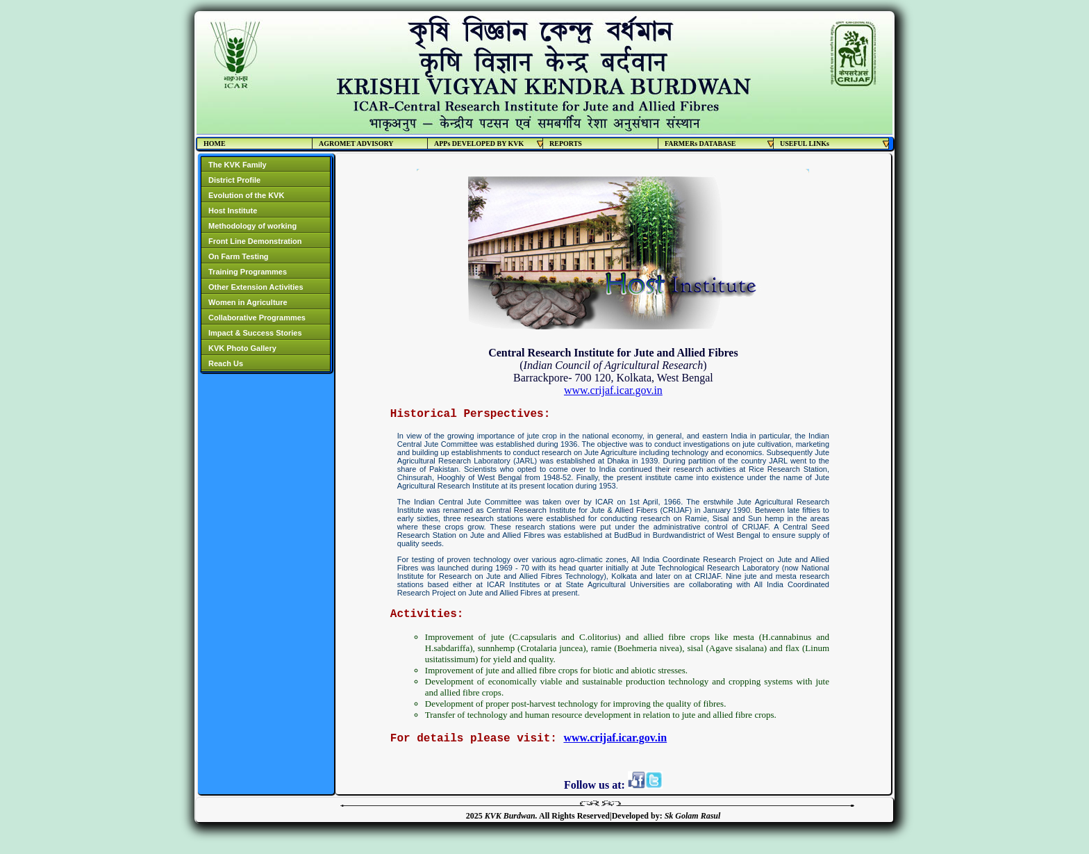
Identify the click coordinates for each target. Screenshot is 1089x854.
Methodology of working (252, 226)
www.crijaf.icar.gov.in (613, 390)
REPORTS (565, 143)
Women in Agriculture (248, 302)
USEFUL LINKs (834, 143)
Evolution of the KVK (246, 195)
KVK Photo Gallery (242, 348)
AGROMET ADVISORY (356, 143)
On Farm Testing (238, 256)
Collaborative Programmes (257, 317)
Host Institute (232, 210)
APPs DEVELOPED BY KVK (488, 143)
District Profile (234, 180)
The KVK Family (237, 165)
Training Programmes (247, 272)
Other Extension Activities (256, 287)
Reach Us (225, 363)
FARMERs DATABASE (719, 143)
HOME (214, 143)
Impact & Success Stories (255, 333)
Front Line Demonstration (254, 241)
